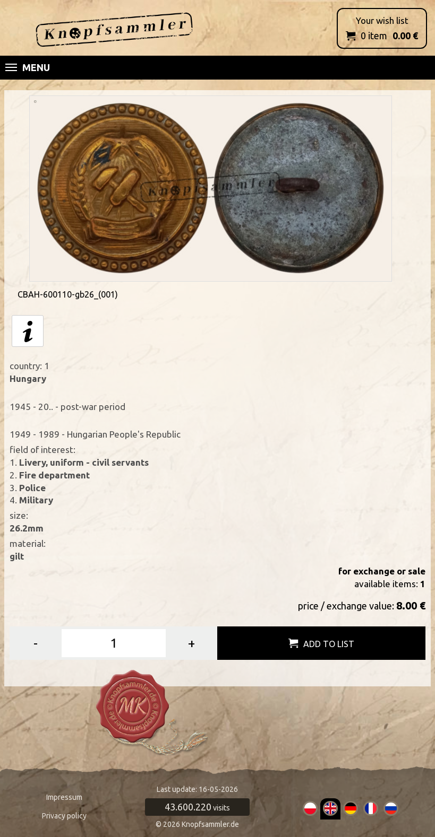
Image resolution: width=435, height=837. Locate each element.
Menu (27, 67)
